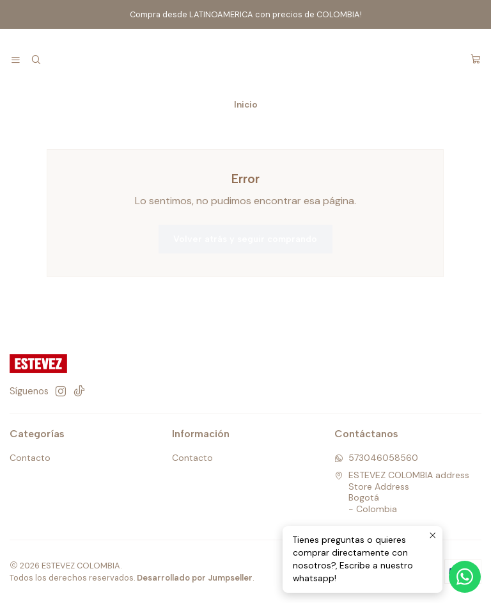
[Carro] (475, 60)
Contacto (30, 457)
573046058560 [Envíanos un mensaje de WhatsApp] (376, 457)
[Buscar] (35, 60)
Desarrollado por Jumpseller (195, 577)
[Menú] (16, 60)
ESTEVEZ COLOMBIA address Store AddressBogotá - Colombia (401, 492)
